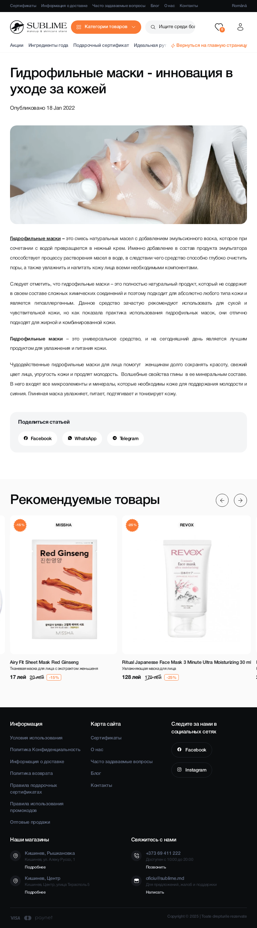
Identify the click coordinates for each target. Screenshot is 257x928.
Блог (155, 6)
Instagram (195, 770)
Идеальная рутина (154, 45)
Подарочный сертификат (101, 45)
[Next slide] (240, 500)
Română (239, 6)
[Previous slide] (222, 500)
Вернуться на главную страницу (211, 45)
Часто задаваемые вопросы (118, 6)
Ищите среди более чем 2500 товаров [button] (177, 27)
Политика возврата (31, 773)
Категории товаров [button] (106, 27)
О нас (169, 6)
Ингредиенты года (48, 45)
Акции (16, 45)
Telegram (129, 439)
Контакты (189, 6)
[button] (219, 27)
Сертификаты (23, 6)
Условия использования (36, 738)
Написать (155, 892)
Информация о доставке (64, 6)
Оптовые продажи (30, 822)
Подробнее (35, 867)
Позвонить (156, 867)
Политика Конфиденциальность (45, 750)
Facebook (41, 439)
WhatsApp (86, 439)
